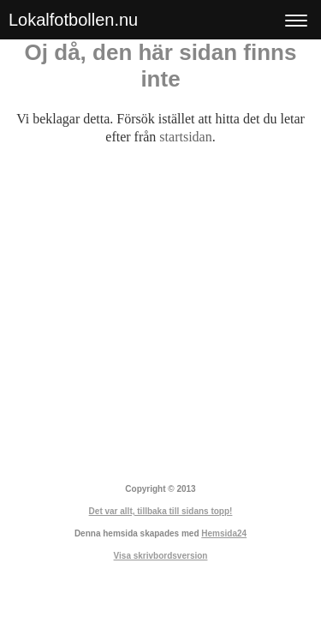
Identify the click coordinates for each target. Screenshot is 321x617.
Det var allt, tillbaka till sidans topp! (161, 511)
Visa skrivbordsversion (161, 555)
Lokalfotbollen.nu (73, 19)
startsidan (185, 136)
